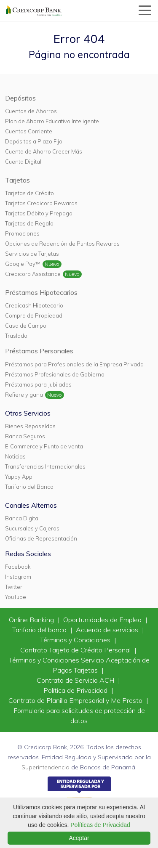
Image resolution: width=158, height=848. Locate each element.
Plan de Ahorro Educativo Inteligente (52, 121)
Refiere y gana (24, 394)
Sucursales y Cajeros (32, 528)
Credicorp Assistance (33, 273)
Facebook (17, 566)
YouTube (15, 597)
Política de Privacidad (76, 690)
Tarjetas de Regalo (29, 223)
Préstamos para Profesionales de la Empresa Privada (74, 364)
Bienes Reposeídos (30, 426)
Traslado (16, 335)
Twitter (13, 586)
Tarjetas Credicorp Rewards (41, 203)
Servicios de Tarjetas (32, 253)
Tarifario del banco (40, 629)
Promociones (22, 233)
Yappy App (18, 476)
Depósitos (20, 98)
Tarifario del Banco (29, 486)
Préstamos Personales (39, 351)
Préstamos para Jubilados (38, 384)
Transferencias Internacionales (45, 466)
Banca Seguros (25, 436)
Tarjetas (17, 180)
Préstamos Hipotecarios (41, 292)
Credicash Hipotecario (34, 305)
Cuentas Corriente (28, 131)
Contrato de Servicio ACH (76, 680)
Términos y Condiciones (76, 640)
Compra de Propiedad (33, 315)
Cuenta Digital (23, 161)
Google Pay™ (22, 263)
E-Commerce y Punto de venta (44, 446)
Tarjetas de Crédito (29, 193)
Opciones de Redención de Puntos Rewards (62, 243)
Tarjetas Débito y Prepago (38, 213)
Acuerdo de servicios (108, 629)
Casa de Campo (25, 325)
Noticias (15, 456)
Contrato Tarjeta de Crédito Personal (76, 650)
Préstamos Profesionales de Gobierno (54, 374)
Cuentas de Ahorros (31, 111)
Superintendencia (45, 767)
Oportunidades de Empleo (103, 619)
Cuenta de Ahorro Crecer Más (43, 151)
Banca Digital (22, 518)
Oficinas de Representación (41, 538)
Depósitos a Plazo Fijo (33, 141)
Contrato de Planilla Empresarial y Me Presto (76, 700)
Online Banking (32, 619)
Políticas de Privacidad (100, 825)
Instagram (18, 576)
